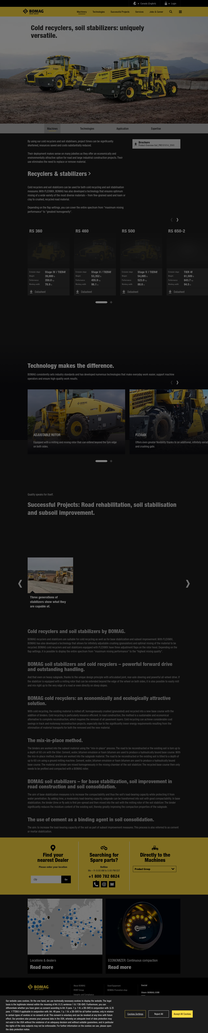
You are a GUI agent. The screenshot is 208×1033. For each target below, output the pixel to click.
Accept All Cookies (182, 1016)
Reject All (158, 1016)
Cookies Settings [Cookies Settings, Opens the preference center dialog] (135, 1016)
